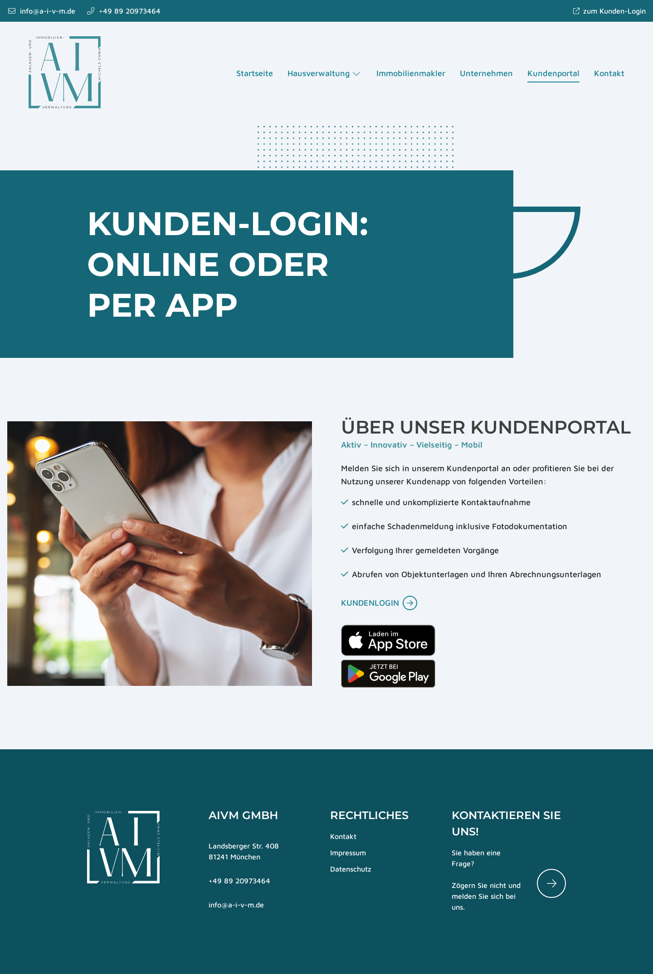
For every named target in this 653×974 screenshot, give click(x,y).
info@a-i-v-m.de (236, 905)
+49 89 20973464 (239, 881)
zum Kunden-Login (609, 11)
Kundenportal (553, 73)
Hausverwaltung (325, 73)
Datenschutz (350, 869)
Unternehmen (485, 73)
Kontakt (609, 73)
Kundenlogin (370, 603)
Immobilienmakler (410, 73)
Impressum (348, 853)
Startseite (254, 73)
